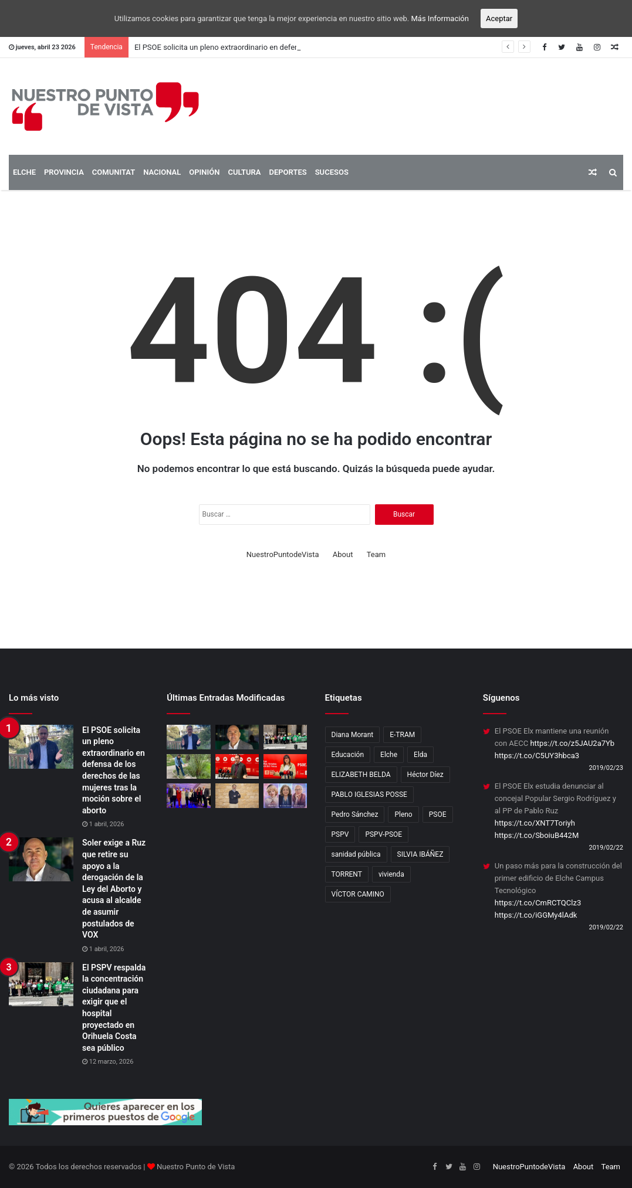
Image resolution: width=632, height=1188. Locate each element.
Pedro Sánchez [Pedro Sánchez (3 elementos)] (355, 814)
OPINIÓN (204, 172)
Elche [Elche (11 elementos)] (388, 755)
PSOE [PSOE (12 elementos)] (438, 814)
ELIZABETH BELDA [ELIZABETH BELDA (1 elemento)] (361, 774)
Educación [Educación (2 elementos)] (348, 755)
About (343, 554)
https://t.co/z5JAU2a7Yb (572, 743)
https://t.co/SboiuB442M (537, 835)
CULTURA (244, 172)
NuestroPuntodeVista (282, 554)
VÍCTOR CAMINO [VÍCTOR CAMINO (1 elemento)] (358, 894)
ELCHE (24, 172)
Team (376, 554)
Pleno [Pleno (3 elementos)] (403, 814)
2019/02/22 (606, 847)
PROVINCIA (64, 172)
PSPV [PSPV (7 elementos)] (340, 834)
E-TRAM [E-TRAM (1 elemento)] (402, 735)
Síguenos (501, 698)
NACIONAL (162, 172)
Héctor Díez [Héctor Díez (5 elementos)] (425, 774)
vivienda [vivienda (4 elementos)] (391, 874)
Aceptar (499, 18)
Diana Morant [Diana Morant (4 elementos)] (353, 735)
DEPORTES (287, 172)
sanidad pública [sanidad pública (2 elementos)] (356, 854)
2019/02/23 (606, 768)
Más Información (440, 18)
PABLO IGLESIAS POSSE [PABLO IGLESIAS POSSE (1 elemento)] (369, 794)
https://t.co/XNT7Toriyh (535, 823)
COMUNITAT (113, 172)
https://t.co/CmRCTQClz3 (538, 902)
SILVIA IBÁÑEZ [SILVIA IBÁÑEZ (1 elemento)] (420, 854)
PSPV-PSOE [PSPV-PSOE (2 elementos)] (383, 834)
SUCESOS (332, 172)
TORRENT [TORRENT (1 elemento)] (347, 874)
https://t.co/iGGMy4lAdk (536, 915)
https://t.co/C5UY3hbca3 (537, 755)
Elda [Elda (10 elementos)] (420, 755)
